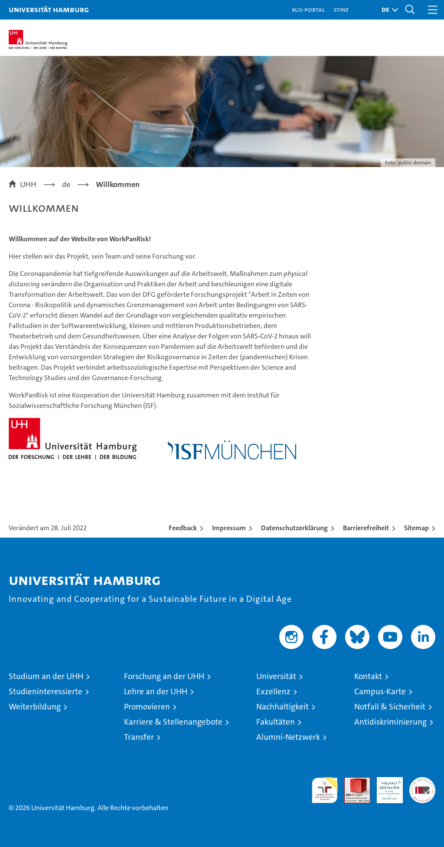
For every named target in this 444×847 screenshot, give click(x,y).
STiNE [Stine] (341, 9)
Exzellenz (273, 691)
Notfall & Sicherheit (389, 706)
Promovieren (147, 706)
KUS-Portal (308, 9)
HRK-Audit (385, 786)
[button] (387, 10)
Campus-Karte (380, 691)
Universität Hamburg (49, 9)
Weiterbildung (35, 706)
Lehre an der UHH (155, 691)
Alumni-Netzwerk (288, 737)
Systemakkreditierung (422, 781)
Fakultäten (275, 721)
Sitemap (416, 527)
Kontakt (368, 676)
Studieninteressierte (45, 691)
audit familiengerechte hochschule (325, 790)
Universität (276, 676)
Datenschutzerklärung (294, 527)
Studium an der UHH (46, 676)
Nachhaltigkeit (282, 706)
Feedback (183, 527)
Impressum (229, 527)
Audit (352, 781)
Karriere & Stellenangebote (173, 721)
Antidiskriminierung (390, 721)
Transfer (139, 737)
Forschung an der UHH (164, 676)
